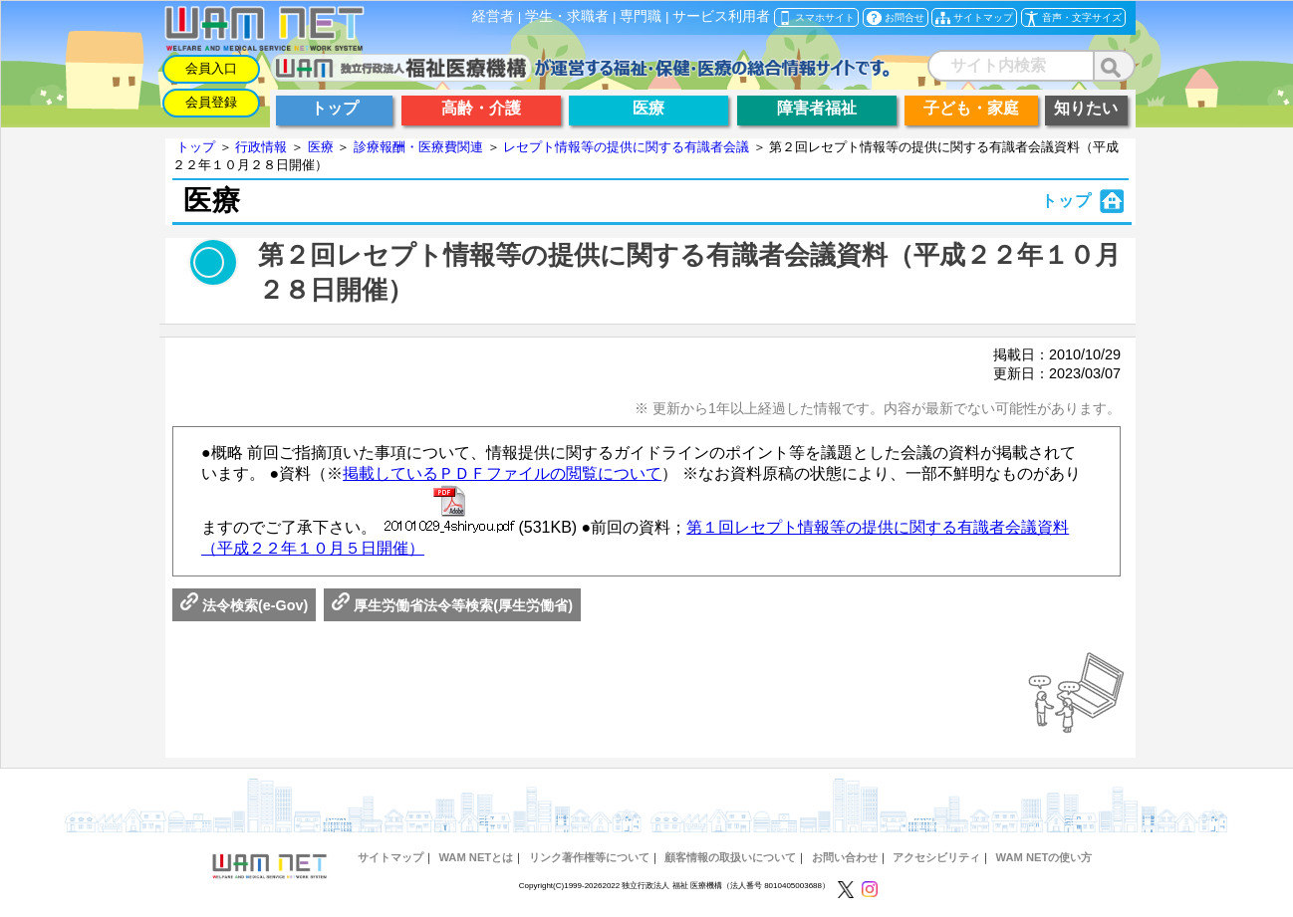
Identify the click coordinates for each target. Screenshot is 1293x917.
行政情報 (261, 146)
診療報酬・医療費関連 (418, 146)
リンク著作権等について (589, 857)
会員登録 (211, 102)
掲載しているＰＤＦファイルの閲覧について (502, 473)
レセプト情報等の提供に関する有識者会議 (626, 146)
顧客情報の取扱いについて (730, 857)
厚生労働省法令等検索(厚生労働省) (452, 605)
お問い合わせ (845, 857)
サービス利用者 (721, 16)
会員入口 (211, 68)
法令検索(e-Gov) (244, 605)
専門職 (640, 16)
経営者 (493, 16)
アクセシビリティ (936, 857)
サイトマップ (390, 857)
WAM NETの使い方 (1043, 857)
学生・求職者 (567, 16)
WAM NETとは (475, 857)
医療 (321, 146)
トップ (195, 146)
